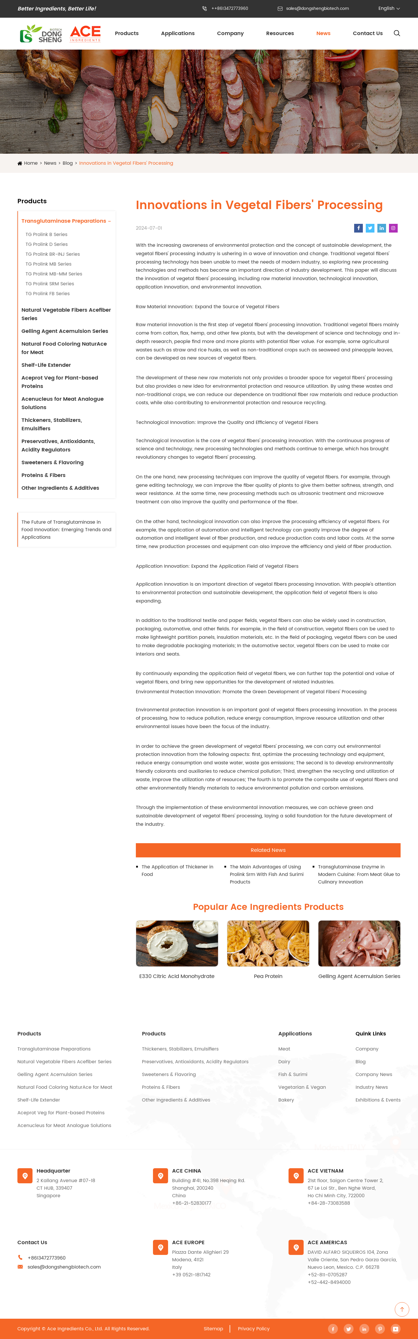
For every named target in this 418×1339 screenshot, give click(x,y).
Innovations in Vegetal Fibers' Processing (126, 163)
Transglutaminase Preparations (63, 221)
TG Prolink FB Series (48, 293)
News (323, 33)
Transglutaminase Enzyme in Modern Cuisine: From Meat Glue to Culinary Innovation (359, 874)
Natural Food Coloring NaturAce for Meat (64, 348)
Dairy (284, 1062)
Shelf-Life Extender (46, 365)
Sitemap (213, 1329)
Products (127, 33)
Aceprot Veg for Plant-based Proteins (59, 382)
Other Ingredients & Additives (60, 488)
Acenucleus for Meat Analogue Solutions (62, 403)
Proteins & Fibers (43, 475)
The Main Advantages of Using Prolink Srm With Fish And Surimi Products (267, 874)
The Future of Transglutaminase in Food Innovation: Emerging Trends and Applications (66, 529)
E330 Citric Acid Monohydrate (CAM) (177, 976)
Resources (280, 33)
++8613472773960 (229, 8)
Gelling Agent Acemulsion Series (64, 331)
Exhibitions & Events (378, 1100)
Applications (178, 33)
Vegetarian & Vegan (302, 1087)
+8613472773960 (47, 1258)
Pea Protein (268, 976)
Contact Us (368, 33)
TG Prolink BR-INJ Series (53, 254)
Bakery (286, 1100)
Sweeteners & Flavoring (52, 462)
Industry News (372, 1087)
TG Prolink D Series (47, 244)
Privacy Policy (254, 1329)
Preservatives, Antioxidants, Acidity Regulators (58, 445)
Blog (68, 163)
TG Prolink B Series (46, 234)
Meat (284, 1049)
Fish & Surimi (292, 1074)
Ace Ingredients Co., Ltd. (75, 1329)
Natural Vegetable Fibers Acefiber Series (66, 314)
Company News (374, 1074)
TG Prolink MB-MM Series (54, 274)
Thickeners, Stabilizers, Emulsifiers (51, 424)
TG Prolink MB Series (48, 264)
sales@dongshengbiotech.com (317, 8)
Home (31, 163)
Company (230, 33)
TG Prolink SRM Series (50, 284)
